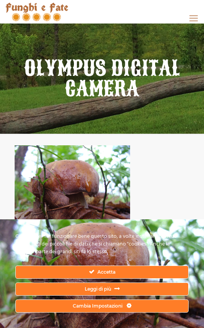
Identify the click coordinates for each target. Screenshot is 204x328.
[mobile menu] (193, 18)
